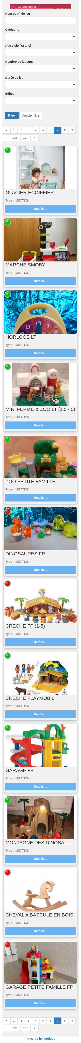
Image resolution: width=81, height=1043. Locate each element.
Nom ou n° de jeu (17, 13)
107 (25, 137)
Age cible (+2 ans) (18, 45)
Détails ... (40, 208)
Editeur (10, 93)
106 (15, 137)
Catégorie (12, 29)
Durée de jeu (14, 77)
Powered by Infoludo (41, 1038)
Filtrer (12, 115)
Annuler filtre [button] (30, 115)
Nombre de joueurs (19, 61)
